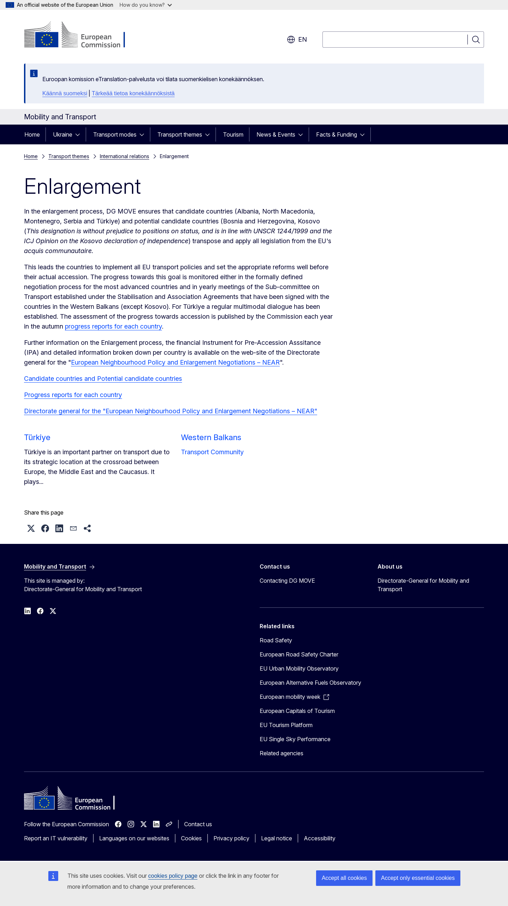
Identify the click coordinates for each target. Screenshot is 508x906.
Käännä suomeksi (64, 93)
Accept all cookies (344, 878)
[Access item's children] (80, 134)
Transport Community (212, 452)
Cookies (191, 838)
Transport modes (115, 134)
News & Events (275, 134)
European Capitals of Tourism (297, 710)
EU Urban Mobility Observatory (299, 668)
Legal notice (276, 838)
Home (32, 134)
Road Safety (276, 640)
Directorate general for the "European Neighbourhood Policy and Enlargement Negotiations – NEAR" (170, 411)
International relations (124, 156)
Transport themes (179, 134)
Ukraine (62, 134)
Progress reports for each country (73, 394)
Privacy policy (231, 838)
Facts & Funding (336, 134)
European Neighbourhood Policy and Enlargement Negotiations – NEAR (175, 362)
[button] (31, 528)
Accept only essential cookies (418, 878)
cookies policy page (173, 876)
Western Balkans (211, 437)
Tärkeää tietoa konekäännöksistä (133, 93)
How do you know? (146, 5)
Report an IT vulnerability (55, 838)
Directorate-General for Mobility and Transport (423, 585)
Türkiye (37, 437)
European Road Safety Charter (299, 654)
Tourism (233, 134)
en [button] (297, 39)
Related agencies (281, 753)
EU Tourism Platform (286, 724)
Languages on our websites (134, 838)
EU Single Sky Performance (295, 739)
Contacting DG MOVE (287, 580)
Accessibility (319, 838)
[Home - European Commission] (81, 35)
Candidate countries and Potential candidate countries (103, 378)
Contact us (198, 824)
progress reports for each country (113, 326)
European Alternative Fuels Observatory (310, 682)
